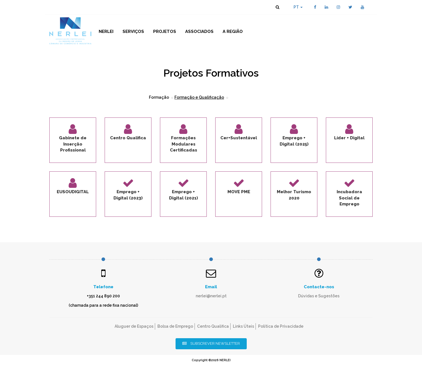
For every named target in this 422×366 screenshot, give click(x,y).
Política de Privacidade (280, 326)
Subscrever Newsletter (211, 343)
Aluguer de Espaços (134, 326)
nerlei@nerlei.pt (211, 296)
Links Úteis (243, 326)
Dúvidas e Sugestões (318, 296)
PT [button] (298, 7)
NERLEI (106, 31)
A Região (233, 31)
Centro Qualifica (213, 326)
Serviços (133, 31)
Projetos (164, 31)
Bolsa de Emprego (175, 326)
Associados (199, 31)
